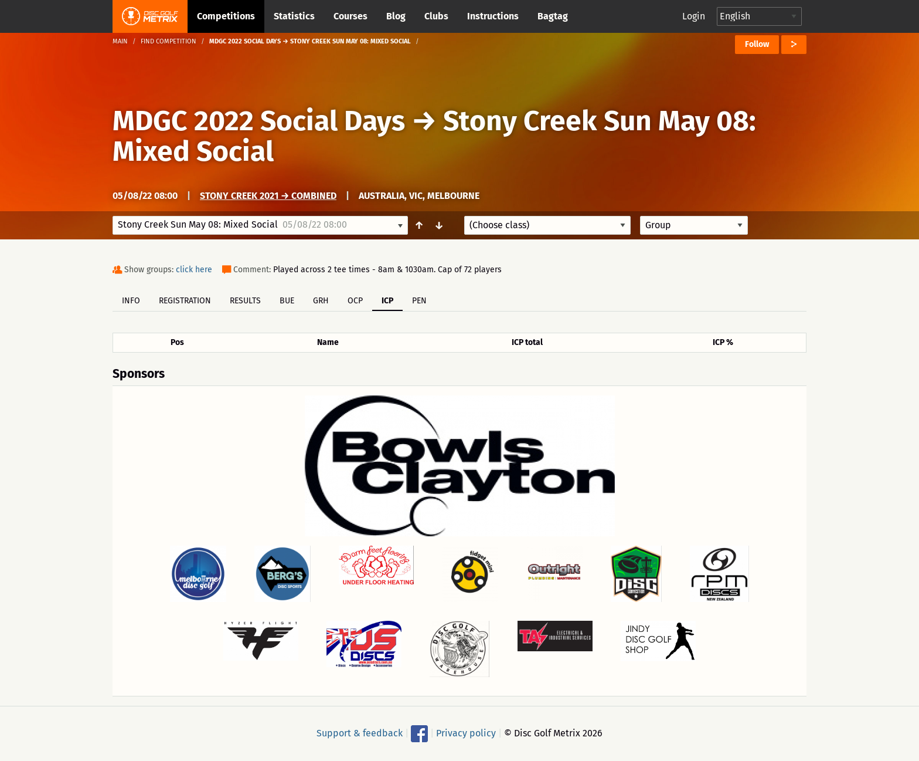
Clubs (436, 16)
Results (245, 301)
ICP (387, 301)
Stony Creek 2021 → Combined (268, 195)
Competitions (226, 16)
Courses (350, 16)
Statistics (294, 16)
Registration (185, 301)
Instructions (493, 16)
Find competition (168, 41)
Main (120, 41)
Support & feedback (359, 733)
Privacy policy (466, 733)
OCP (355, 301)
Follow (757, 44)
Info (131, 301)
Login (693, 16)
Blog (396, 16)
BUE (287, 301)
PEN (419, 301)
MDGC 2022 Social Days (259, 121)
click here (194, 270)
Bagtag (552, 16)
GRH (321, 301)
